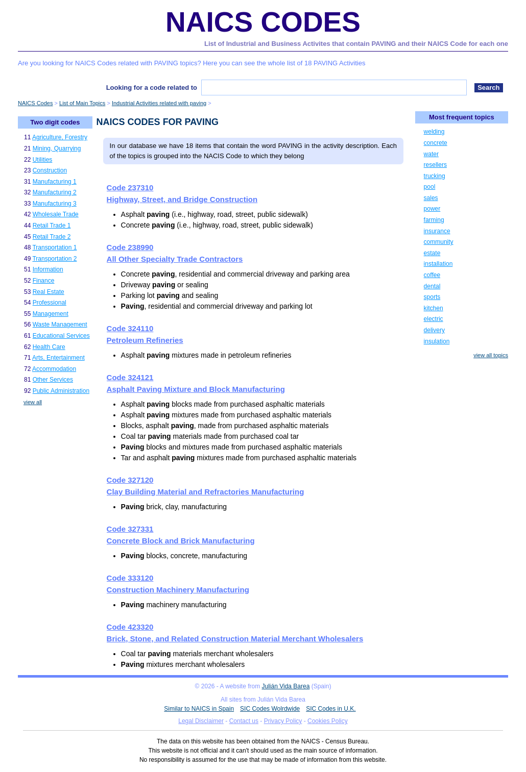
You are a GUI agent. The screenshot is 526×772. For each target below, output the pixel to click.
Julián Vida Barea (286, 686)
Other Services (53, 379)
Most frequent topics (461, 117)
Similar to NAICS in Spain (199, 708)
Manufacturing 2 (55, 192)
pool (430, 186)
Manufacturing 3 (55, 203)
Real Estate (48, 291)
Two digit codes (55, 122)
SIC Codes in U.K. (330, 708)
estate (432, 253)
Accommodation (54, 368)
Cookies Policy (327, 721)
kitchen (433, 308)
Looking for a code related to (151, 87)
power (432, 208)
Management (50, 313)
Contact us (243, 721)
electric (433, 318)
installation (438, 263)
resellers (435, 164)
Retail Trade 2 (52, 236)
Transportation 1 (54, 247)
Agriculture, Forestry (59, 137)
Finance (44, 280)
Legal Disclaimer (201, 721)
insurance (437, 231)
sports (432, 297)
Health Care (49, 347)
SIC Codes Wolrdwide (270, 708)
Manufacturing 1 (55, 181)
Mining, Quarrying (57, 148)
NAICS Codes (263, 22)
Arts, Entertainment (58, 357)
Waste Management (60, 324)
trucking (434, 176)
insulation (437, 341)
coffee (432, 275)
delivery (434, 330)
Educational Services (61, 335)
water (431, 154)
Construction (50, 170)
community (438, 241)
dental (432, 286)
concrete (435, 142)
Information (48, 269)
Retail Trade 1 (52, 225)
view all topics (490, 355)
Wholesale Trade (56, 214)
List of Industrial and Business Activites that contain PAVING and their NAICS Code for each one (356, 43)
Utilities (43, 159)
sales (431, 198)
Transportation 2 (54, 258)
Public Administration (61, 390)
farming (434, 219)
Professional (49, 302)
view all (32, 402)
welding (434, 131)
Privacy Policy (283, 721)
